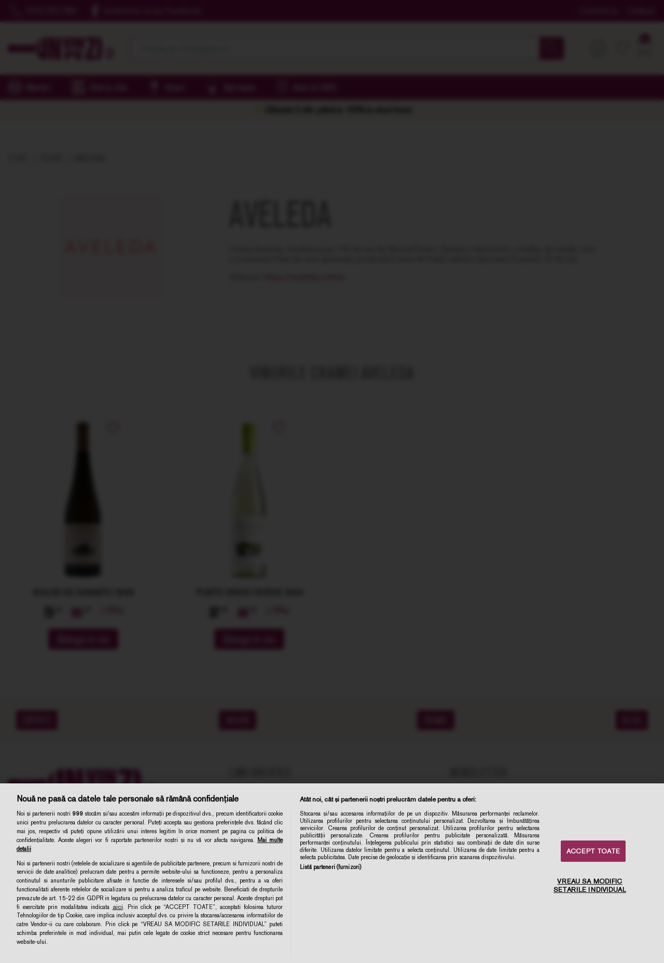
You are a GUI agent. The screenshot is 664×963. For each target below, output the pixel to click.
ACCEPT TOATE (593, 851)
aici (118, 907)
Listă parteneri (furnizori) (330, 867)
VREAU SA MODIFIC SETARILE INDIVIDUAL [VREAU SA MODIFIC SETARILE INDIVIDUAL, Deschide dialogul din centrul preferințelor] (590, 885)
